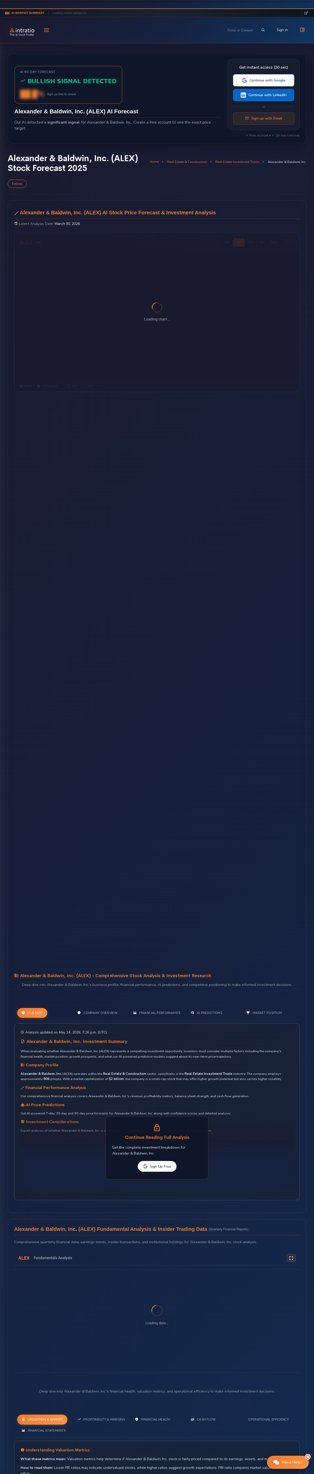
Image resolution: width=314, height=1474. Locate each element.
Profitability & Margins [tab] (101, 1419)
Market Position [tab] (264, 1012)
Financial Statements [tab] (44, 1430)
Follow (17, 184)
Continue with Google (263, 80)
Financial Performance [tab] (157, 1012)
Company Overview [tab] (97, 1012)
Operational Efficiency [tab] (268, 1419)
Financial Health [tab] (153, 1419)
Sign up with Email (263, 118)
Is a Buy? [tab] (32, 1012)
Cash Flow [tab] (203, 1419)
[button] (288, 1462)
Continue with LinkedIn (264, 95)
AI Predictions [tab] (206, 1012)
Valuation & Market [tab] (42, 1419)
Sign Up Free (157, 1166)
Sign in (282, 30)
